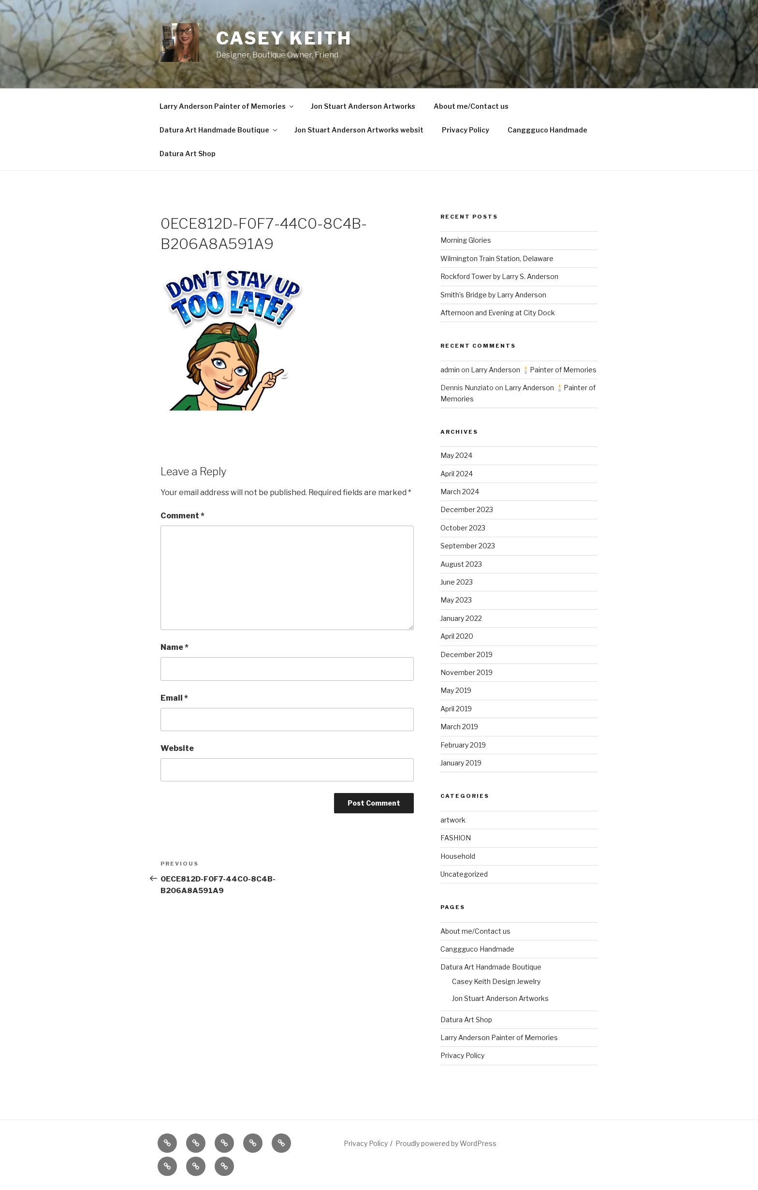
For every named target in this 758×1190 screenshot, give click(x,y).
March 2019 (459, 726)
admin (450, 370)
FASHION (455, 838)
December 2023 (466, 509)
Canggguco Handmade (547, 130)
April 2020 (456, 636)
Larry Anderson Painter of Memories (227, 106)
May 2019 (455, 690)
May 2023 (456, 600)
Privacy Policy (465, 130)
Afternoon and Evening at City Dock (497, 313)
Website (177, 748)
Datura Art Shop (188, 153)
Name (174, 647)
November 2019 (466, 672)
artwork (453, 820)
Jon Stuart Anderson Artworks (363, 106)
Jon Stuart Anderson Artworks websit (358, 130)
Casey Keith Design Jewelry (496, 981)
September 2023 (467, 546)
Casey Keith (284, 38)
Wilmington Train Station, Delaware (497, 258)
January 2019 (460, 763)
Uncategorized (464, 874)
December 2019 (466, 654)
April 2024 (456, 474)
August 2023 (461, 564)
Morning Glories (465, 240)
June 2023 (456, 582)
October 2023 (462, 528)
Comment (182, 515)
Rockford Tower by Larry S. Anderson (499, 276)
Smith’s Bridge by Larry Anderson (493, 295)
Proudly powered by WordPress (445, 1143)
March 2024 (459, 491)
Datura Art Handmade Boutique (219, 130)
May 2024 (456, 455)
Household (457, 856)
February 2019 (463, 745)
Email (174, 698)
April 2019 (456, 709)
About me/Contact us (471, 106)
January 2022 (461, 618)
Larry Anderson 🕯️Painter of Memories (534, 370)
